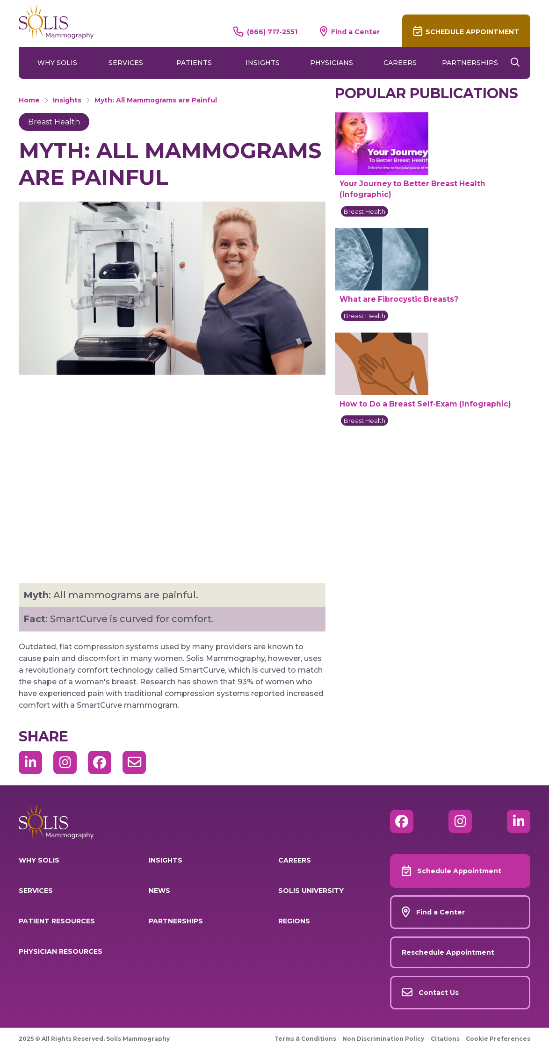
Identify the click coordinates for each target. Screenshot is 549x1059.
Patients (194, 62)
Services (125, 62)
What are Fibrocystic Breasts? (399, 299)
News (159, 890)
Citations (445, 1038)
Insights (263, 62)
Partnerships (470, 62)
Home (29, 100)
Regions (294, 921)
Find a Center (355, 32)
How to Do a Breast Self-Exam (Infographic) (425, 403)
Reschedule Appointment (448, 952)
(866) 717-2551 (272, 32)
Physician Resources (60, 951)
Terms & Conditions (305, 1038)
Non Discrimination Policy (383, 1038)
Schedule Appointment (472, 32)
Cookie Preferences (498, 1038)
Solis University (311, 890)
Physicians (331, 62)
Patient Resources (57, 921)
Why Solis (57, 62)
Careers (400, 62)
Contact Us (439, 992)
